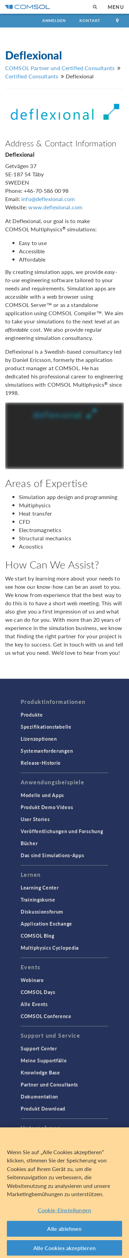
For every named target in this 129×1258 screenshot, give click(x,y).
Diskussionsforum (42, 911)
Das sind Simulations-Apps (52, 855)
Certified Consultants (31, 76)
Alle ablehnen (64, 1231)
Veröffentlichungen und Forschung (62, 831)
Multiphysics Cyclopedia (50, 947)
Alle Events (34, 1004)
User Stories (35, 819)
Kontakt (89, 20)
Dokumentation (39, 1096)
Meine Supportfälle (44, 1060)
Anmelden (54, 20)
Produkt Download (43, 1108)
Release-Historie (41, 762)
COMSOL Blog (37, 935)
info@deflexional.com (48, 199)
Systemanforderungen (47, 750)
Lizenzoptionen (39, 738)
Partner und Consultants (49, 1084)
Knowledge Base (40, 1072)
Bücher (29, 843)
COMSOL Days (38, 992)
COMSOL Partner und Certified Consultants (60, 68)
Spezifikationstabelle (46, 726)
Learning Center (40, 887)
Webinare (32, 979)
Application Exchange (46, 923)
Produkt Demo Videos (47, 807)
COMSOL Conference (46, 1016)
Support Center (39, 1048)
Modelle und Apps (42, 795)
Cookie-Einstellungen (64, 1212)
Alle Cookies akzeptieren (64, 1250)
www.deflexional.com (55, 207)
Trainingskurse (38, 899)
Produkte (32, 714)
